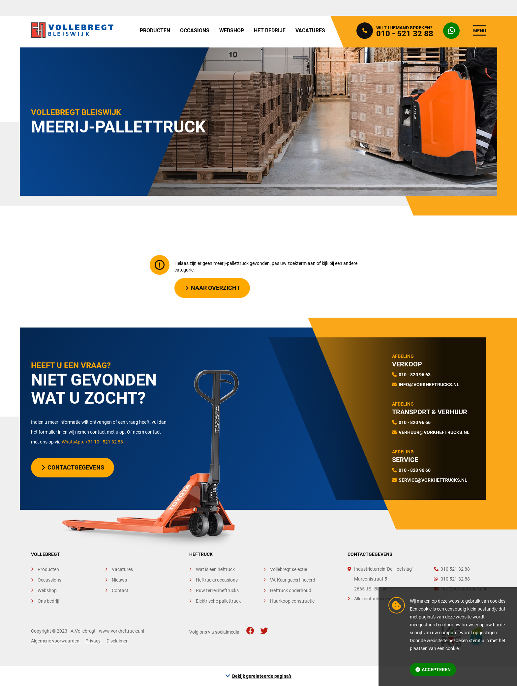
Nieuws (119, 580)
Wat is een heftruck (215, 569)
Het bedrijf (270, 30)
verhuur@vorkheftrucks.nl (434, 432)
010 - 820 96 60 (415, 470)
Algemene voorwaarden (55, 640)
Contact (120, 590)
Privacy (93, 640)
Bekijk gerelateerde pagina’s (261, 676)
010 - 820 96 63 (415, 374)
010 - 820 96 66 (415, 422)
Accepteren (433, 669)
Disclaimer (117, 640)
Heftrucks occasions (217, 580)
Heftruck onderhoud (290, 590)
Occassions (49, 580)
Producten (155, 30)
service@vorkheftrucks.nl (433, 480)
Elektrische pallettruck (218, 601)
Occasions (194, 30)
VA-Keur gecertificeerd (292, 580)
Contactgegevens (73, 467)
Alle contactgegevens (376, 598)
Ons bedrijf (49, 601)
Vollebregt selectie (288, 569)
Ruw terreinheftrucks (217, 590)
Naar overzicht (212, 287)
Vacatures (310, 30)
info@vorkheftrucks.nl (429, 384)
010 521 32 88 (452, 569)
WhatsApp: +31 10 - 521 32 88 (92, 441)
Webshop (231, 30)
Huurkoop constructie (292, 601)
